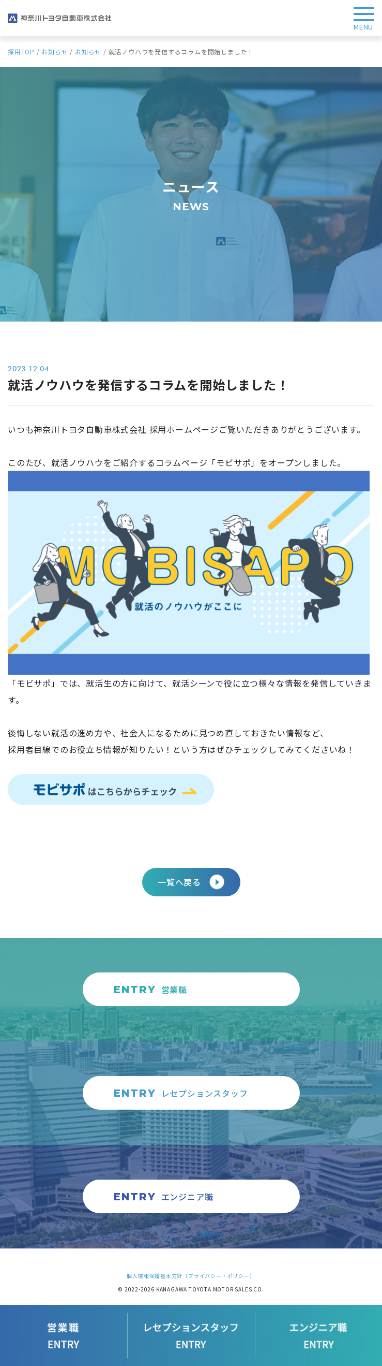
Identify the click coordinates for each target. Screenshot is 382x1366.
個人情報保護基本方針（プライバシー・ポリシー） (191, 1276)
